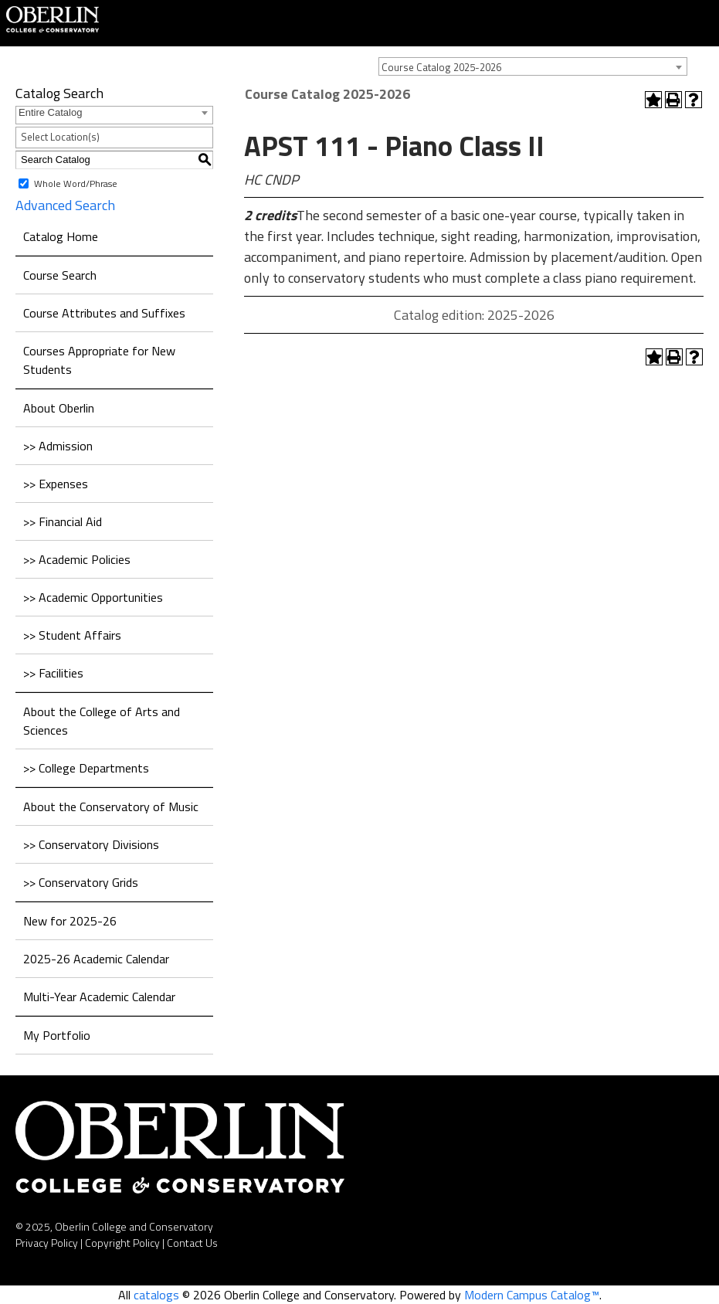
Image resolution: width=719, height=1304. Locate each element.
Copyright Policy (122, 1242)
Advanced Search (65, 205)
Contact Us (192, 1242)
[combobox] (532, 66)
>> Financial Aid (62, 521)
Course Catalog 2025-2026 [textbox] (441, 67)
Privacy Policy (46, 1242)
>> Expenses (55, 483)
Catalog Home (60, 236)
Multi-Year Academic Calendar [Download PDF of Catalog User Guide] (99, 996)
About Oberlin (58, 408)
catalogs (156, 1294)
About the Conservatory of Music (110, 806)
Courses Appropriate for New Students (99, 360)
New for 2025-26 (70, 921)
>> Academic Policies (77, 559)
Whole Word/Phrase (75, 182)
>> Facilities (53, 673)
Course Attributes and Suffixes (104, 313)
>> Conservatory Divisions (91, 844)
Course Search (60, 275)
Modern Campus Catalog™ (531, 1294)
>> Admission (58, 445)
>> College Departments (86, 768)
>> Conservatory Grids (80, 882)
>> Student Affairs (72, 635)
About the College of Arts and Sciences (101, 720)
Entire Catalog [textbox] (50, 112)
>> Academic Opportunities (93, 597)
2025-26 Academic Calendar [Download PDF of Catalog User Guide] (96, 958)
